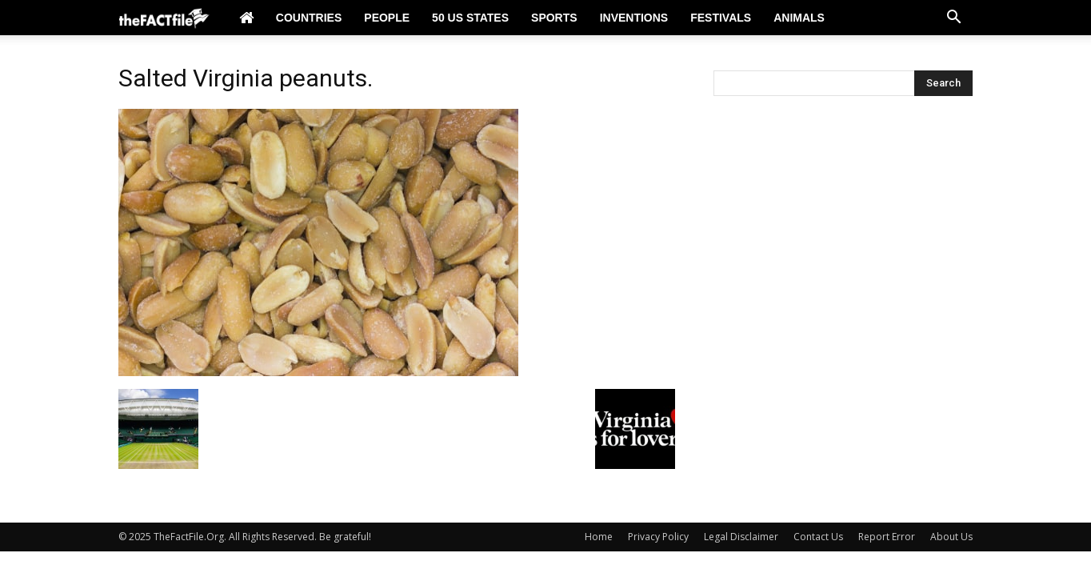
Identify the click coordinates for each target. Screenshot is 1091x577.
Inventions (634, 17)
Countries (309, 17)
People (387, 17)
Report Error (886, 536)
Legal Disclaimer (741, 536)
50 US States (470, 17)
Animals (799, 17)
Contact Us (818, 536)
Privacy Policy (658, 536)
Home (599, 536)
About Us (951, 536)
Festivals (720, 17)
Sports (554, 17)
